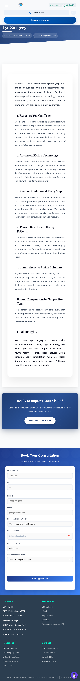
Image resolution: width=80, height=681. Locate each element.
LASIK (44, 611)
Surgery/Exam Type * (17, 554)
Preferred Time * (15, 543)
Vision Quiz (8, 665)
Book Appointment (40, 579)
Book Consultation (40, 20)
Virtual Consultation (11, 657)
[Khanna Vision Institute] (21, 5)
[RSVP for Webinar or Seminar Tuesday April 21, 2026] (62, 5)
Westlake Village (49, 661)
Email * (10, 507)
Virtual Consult (48, 652)
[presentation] (40, 569)
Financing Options (11, 652)
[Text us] (73, 13)
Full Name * (12, 471)
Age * (9, 482)
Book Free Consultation (40, 421)
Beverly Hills (47, 657)
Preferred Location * (17, 519)
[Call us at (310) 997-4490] (36, 12)
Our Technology (10, 648)
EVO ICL (45, 620)
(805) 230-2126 (16, 634)
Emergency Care (10, 661)
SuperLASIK (47, 615)
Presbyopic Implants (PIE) (53, 624)
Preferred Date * (15, 530)
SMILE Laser (47, 607)
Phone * (10, 496)
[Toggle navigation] (6, 5)
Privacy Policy (66, 677)
